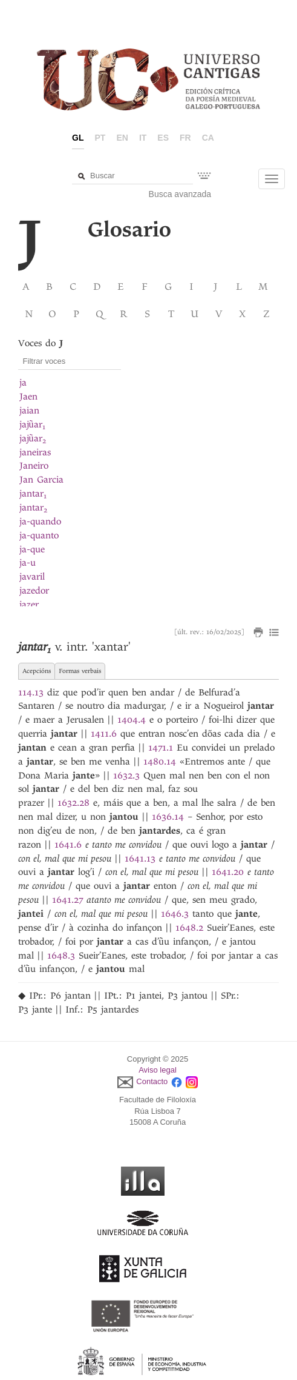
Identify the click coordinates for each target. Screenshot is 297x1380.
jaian (29, 410)
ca (208, 137)
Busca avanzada (180, 194)
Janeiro (33, 465)
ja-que (32, 549)
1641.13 (140, 858)
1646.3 (175, 913)
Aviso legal (158, 1069)
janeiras (35, 452)
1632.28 (73, 802)
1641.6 (68, 844)
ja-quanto (39, 535)
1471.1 (160, 747)
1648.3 (61, 955)
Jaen (28, 396)
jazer (29, 604)
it (142, 137)
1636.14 (168, 816)
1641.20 (228, 871)
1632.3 (126, 775)
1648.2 (189, 927)
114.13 (31, 692)
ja (23, 382)
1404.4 (131, 719)
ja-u (27, 562)
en (122, 137)
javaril (32, 576)
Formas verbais (80, 671)
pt (100, 137)
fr (185, 137)
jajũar (32, 424)
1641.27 (67, 899)
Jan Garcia (41, 479)
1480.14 (159, 761)
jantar (33, 493)
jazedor (34, 590)
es (163, 137)
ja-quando (40, 521)
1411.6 (104, 733)
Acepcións (36, 671)
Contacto (152, 1081)
